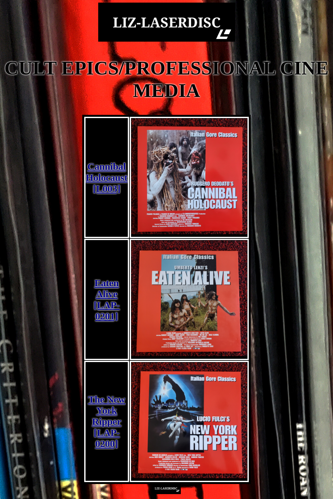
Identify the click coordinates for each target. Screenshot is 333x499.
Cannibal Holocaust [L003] (106, 177)
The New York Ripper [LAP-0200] (106, 421)
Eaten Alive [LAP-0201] (107, 299)
